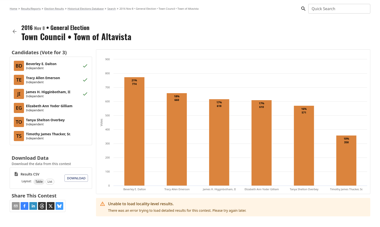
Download (76, 178)
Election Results (54, 8)
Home (13, 8)
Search (111, 8)
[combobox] (339, 8)
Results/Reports (31, 8)
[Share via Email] (16, 206)
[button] (39, 182)
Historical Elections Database (86, 8)
